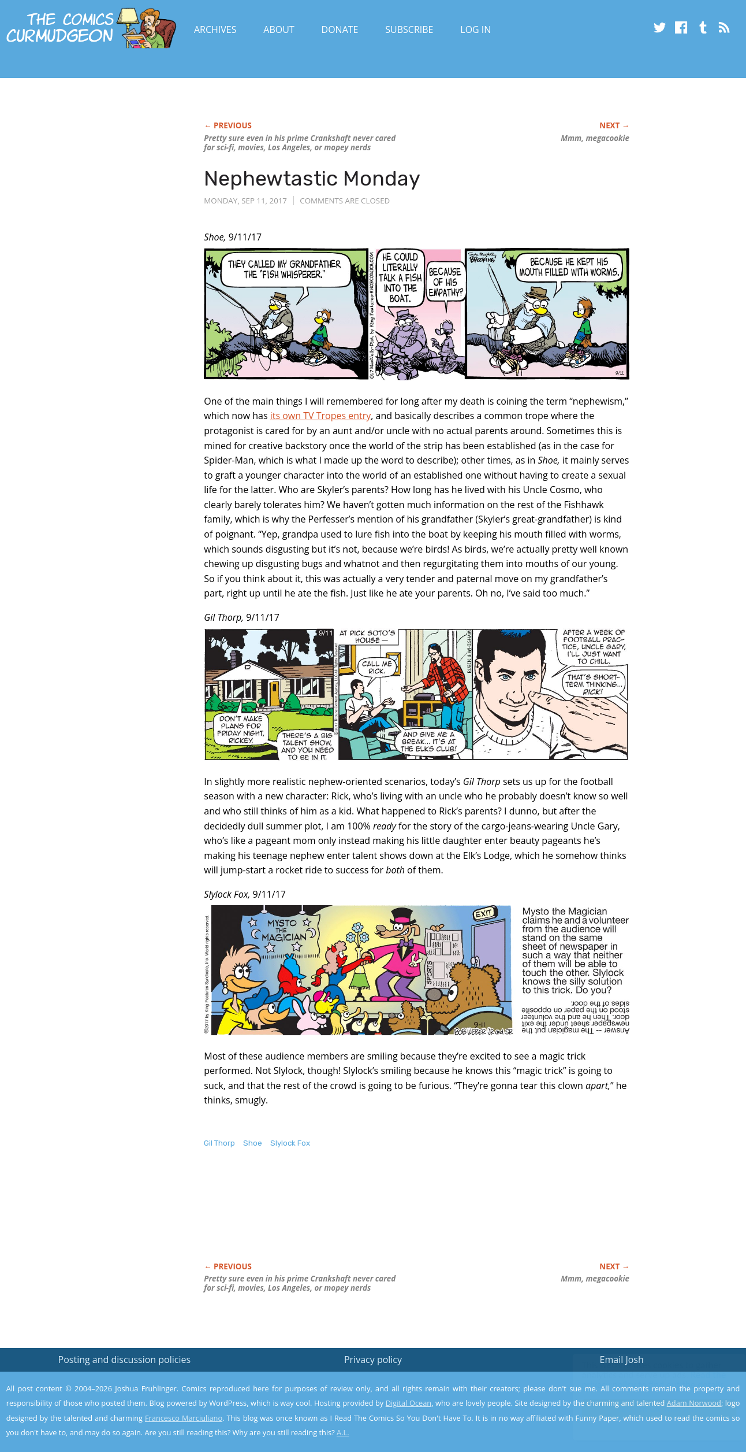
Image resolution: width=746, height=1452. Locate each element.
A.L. (343, 1432)
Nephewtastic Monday (312, 178)
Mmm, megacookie (595, 138)
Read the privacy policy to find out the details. (642, 1380)
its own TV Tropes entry (320, 415)
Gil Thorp (219, 1143)
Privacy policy (373, 1359)
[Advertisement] (414, 1217)
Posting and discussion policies (124, 1359)
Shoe (252, 1143)
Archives (215, 29)
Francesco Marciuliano (183, 1418)
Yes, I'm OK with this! (648, 1409)
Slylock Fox (290, 1143)
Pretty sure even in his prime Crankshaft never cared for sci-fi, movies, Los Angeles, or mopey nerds (300, 143)
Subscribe (409, 29)
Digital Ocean (408, 1403)
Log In (475, 29)
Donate (340, 29)
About (278, 29)
